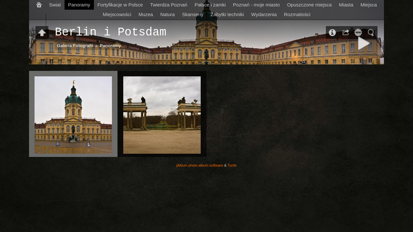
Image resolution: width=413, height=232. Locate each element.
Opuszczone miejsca (309, 4)
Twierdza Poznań (168, 4)
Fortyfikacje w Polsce (120, 4)
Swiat (55, 4)
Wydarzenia (264, 14)
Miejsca (368, 4)
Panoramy (79, 4)
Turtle (232, 165)
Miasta (346, 4)
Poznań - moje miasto (256, 4)
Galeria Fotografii (75, 45)
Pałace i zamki (210, 4)
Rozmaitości (297, 14)
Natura (167, 14)
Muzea (145, 14)
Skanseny (192, 14)
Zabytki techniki (227, 14)
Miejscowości (117, 14)
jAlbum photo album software (199, 165)
